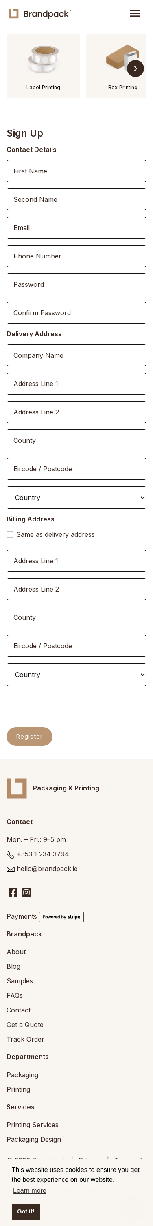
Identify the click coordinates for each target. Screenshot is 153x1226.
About (16, 952)
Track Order (25, 1039)
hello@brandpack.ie (47, 869)
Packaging (22, 1075)
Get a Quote (25, 1025)
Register (29, 736)
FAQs (15, 995)
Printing (18, 1089)
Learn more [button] (29, 1190)
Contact (19, 1010)
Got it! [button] (25, 1211)
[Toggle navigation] (134, 14)
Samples (20, 981)
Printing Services (33, 1125)
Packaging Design (34, 1139)
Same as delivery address (55, 534)
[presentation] (68, 708)
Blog (13, 966)
